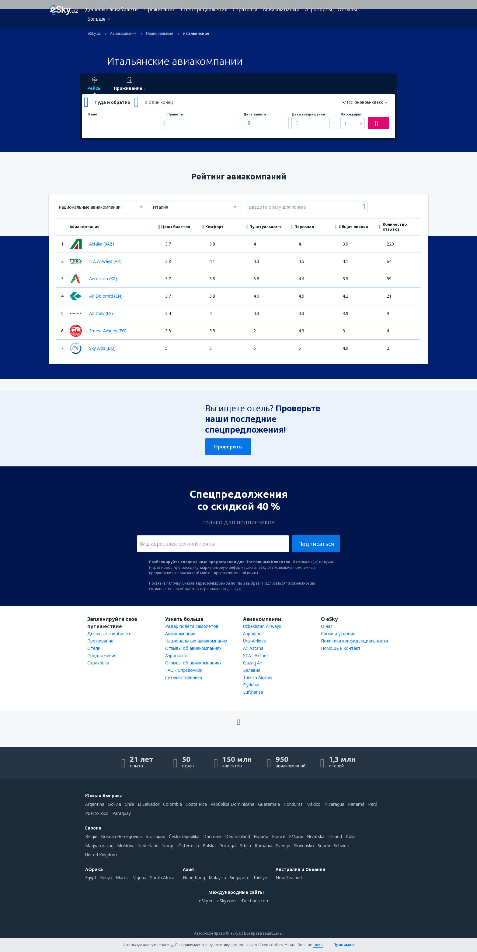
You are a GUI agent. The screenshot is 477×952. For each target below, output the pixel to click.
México (313, 804)
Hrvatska (316, 836)
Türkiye (260, 877)
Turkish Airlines (257, 677)
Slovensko (304, 845)
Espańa (261, 836)
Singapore (239, 877)
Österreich (188, 845)
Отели (93, 648)
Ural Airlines (254, 641)
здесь (318, 944)
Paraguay (121, 813)
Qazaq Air (252, 663)
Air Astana (253, 648)
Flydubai (251, 685)
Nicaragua (334, 804)
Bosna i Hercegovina (121, 836)
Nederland (148, 845)
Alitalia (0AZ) (92, 244)
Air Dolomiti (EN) (96, 296)
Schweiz (342, 845)
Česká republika (184, 836)
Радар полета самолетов (191, 626)
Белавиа (251, 670)
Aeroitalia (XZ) (93, 279)
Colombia (172, 804)
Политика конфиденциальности (354, 641)
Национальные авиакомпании (196, 641)
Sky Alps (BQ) (93, 348)
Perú (372, 804)
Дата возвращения (308, 114)
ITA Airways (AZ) (96, 261)
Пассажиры (351, 114)
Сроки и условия (338, 633)
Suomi (324, 845)
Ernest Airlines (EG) (98, 331)
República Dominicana (232, 804)
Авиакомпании (281, 9)
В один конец (158, 102)
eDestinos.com (254, 901)
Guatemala (269, 804)
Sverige (283, 845)
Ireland (335, 836)
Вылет (93, 114)
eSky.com (226, 901)
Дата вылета (254, 114)
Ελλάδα (296, 836)
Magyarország (99, 845)
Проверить (228, 446)
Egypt (90, 877)
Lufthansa (253, 692)
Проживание (160, 9)
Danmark (212, 836)
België (91, 836)
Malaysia (217, 877)
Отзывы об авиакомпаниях (193, 648)
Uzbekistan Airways (262, 626)
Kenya (106, 877)
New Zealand (289, 877)
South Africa (162, 877)
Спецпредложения (204, 9)
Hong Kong (194, 877)
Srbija (245, 845)
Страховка (245, 9)
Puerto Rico (97, 813)
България (155, 836)
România (263, 845)
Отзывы (347, 9)
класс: (348, 102)
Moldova (125, 845)
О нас (327, 626)
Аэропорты (318, 9)
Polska (209, 845)
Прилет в (175, 114)
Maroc (122, 877)
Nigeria (139, 877)
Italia (351, 836)
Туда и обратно (112, 102)
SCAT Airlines (256, 655)
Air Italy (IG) (91, 313)
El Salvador (148, 804)
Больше (96, 19)
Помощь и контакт (340, 648)
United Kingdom (101, 855)
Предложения (102, 655)
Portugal (227, 845)
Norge (168, 845)
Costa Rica (196, 804)
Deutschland (237, 836)
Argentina (94, 804)
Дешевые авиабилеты (112, 9)
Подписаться (316, 543)
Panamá (356, 804)
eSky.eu (206, 901)
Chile (129, 804)
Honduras (293, 804)
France (278, 836)
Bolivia (114, 804)
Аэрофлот (253, 633)
